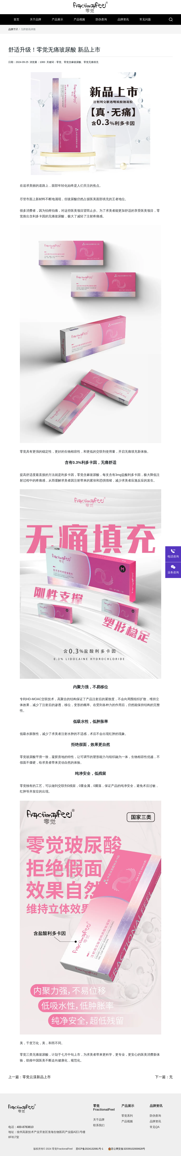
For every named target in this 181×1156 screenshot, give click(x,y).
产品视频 (79, 19)
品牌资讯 (123, 19)
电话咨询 (173, 553)
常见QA (154, 1127)
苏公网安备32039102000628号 (126, 1149)
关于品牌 (35, 19)
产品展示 (57, 19)
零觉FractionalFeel (104, 1107)
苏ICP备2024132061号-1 (89, 1148)
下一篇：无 (164, 1077)
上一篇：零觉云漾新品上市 (29, 1077)
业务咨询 (173, 569)
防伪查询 (101, 19)
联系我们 (19, 30)
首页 (16, 19)
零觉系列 (127, 1115)
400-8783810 (25, 1127)
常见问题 (145, 19)
